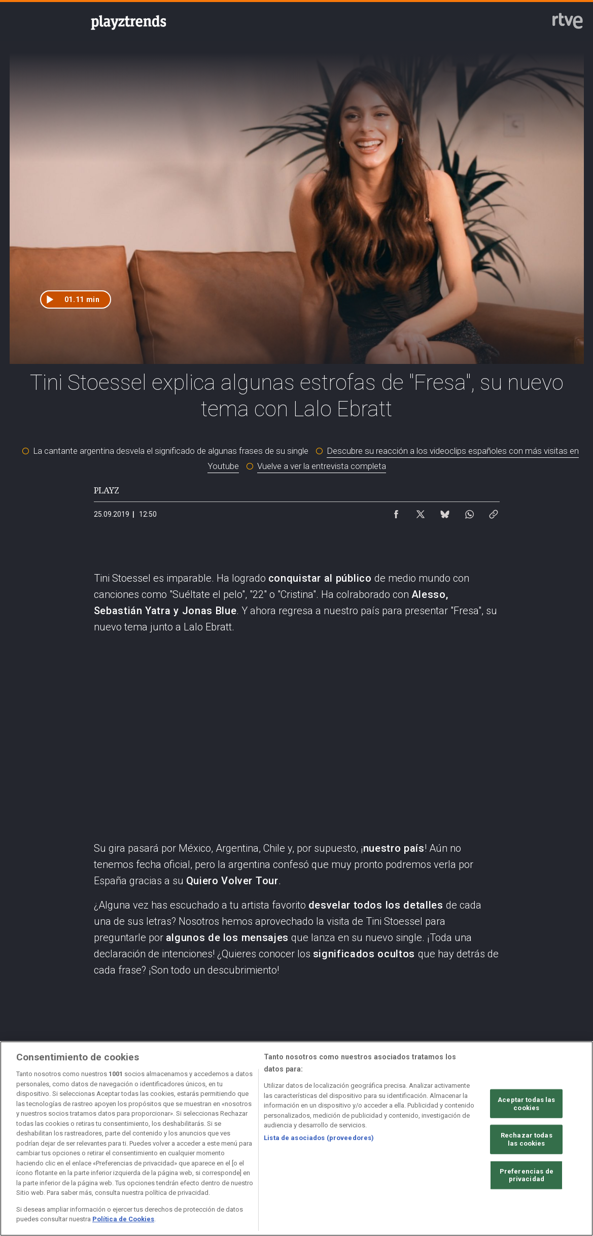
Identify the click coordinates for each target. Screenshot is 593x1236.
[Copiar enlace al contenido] (493, 511)
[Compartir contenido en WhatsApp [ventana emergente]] (469, 511)
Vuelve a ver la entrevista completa (321, 466)
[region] (296, 1138)
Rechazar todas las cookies (526, 1139)
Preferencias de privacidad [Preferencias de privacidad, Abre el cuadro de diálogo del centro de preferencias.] (526, 1175)
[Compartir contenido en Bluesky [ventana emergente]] (445, 511)
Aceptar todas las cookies (526, 1104)
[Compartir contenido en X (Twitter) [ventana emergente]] (420, 511)
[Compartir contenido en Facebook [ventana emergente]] (396, 511)
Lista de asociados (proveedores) (319, 1138)
